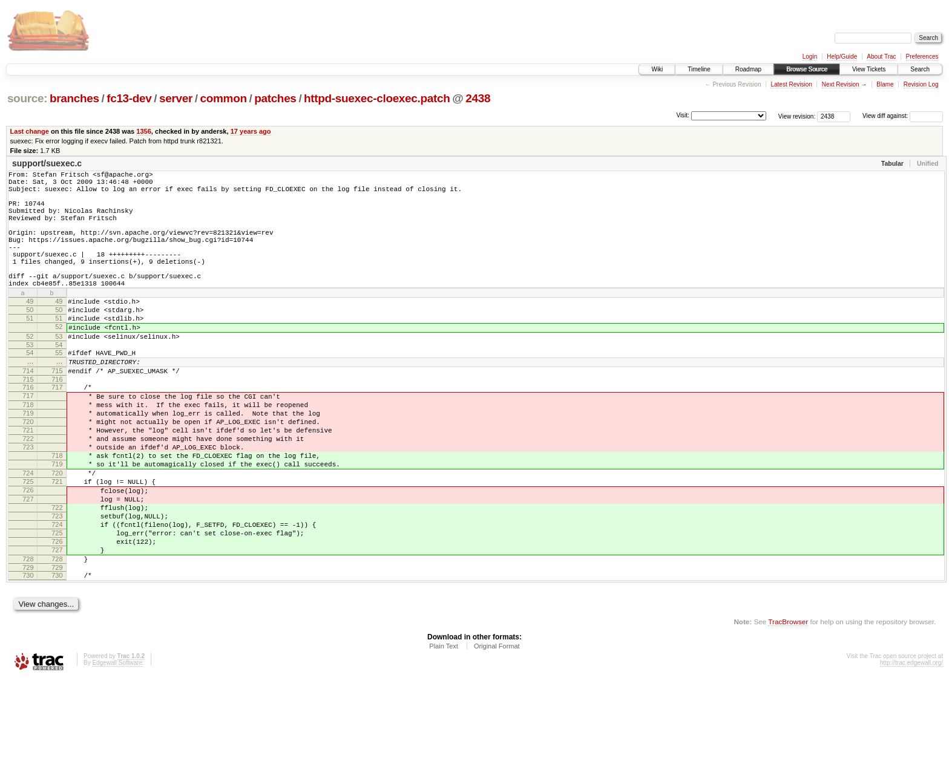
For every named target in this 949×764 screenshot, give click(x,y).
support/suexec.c (47, 163)
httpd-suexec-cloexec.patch (377, 98)
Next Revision (840, 84)
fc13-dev (129, 98)
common (223, 98)
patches (275, 98)
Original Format (497, 731)
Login (810, 56)
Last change (29, 131)
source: (27, 98)
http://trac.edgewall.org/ (911, 748)
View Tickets (868, 69)
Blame (884, 84)
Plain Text (443, 731)
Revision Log (921, 84)
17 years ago (251, 131)
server (175, 98)
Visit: (682, 115)
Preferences (922, 56)
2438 (477, 98)
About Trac (881, 56)
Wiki (657, 69)
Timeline (699, 69)
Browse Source (806, 69)
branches (74, 98)
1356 (143, 131)
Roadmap (748, 69)
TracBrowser (788, 707)
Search (920, 69)
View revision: (797, 116)
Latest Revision (791, 84)
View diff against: (902, 116)
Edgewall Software (117, 748)
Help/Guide (842, 56)
